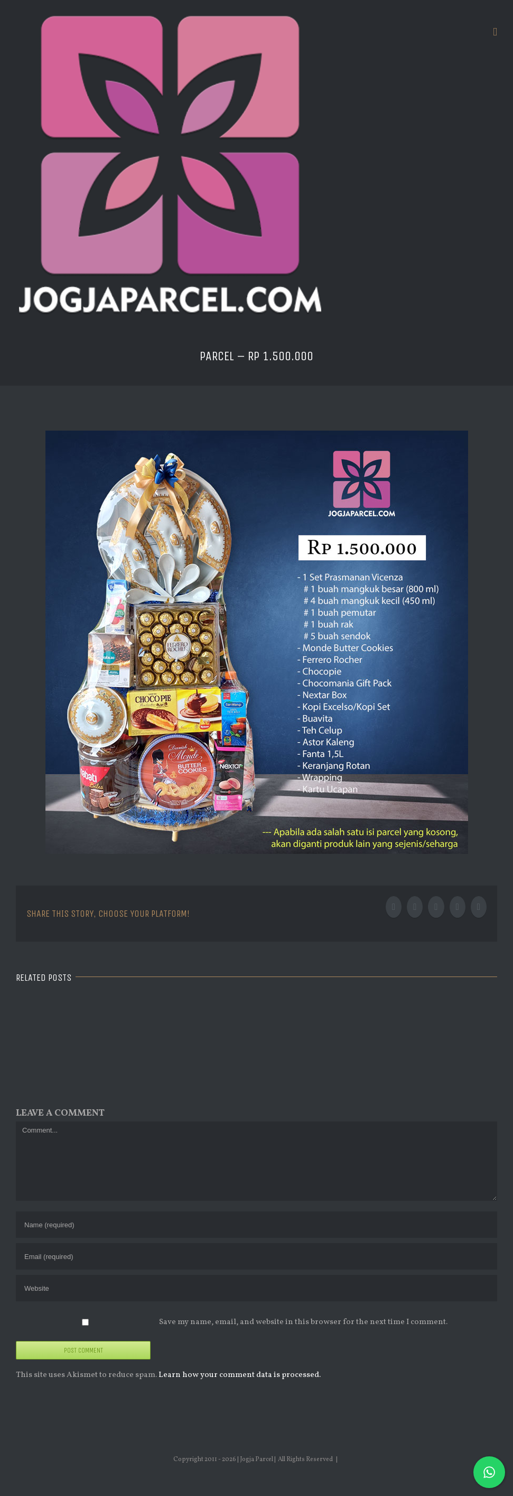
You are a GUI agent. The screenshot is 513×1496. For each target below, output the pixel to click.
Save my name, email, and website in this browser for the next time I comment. (303, 1322)
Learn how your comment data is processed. (239, 1375)
